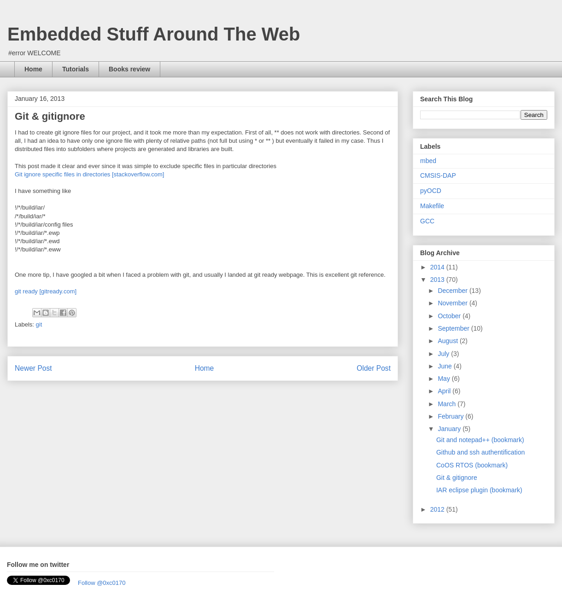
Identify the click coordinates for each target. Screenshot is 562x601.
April (445, 391)
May (444, 378)
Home (33, 69)
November (453, 303)
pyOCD (430, 190)
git (39, 324)
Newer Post (33, 368)
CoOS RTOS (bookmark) (472, 465)
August (448, 340)
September (454, 328)
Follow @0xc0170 (102, 582)
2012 (438, 509)
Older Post (374, 368)
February (451, 416)
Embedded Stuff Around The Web (153, 34)
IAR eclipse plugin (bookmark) (479, 490)
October (450, 316)
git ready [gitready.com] (45, 291)
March (447, 404)
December (453, 290)
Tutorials (75, 69)
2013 (438, 279)
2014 (438, 267)
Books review (129, 69)
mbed (428, 160)
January (450, 428)
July (444, 353)
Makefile (432, 206)
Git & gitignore (456, 477)
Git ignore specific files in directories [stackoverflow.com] (89, 174)
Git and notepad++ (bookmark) (480, 439)
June (445, 366)
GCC (427, 221)
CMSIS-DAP (438, 175)
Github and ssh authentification (480, 452)
